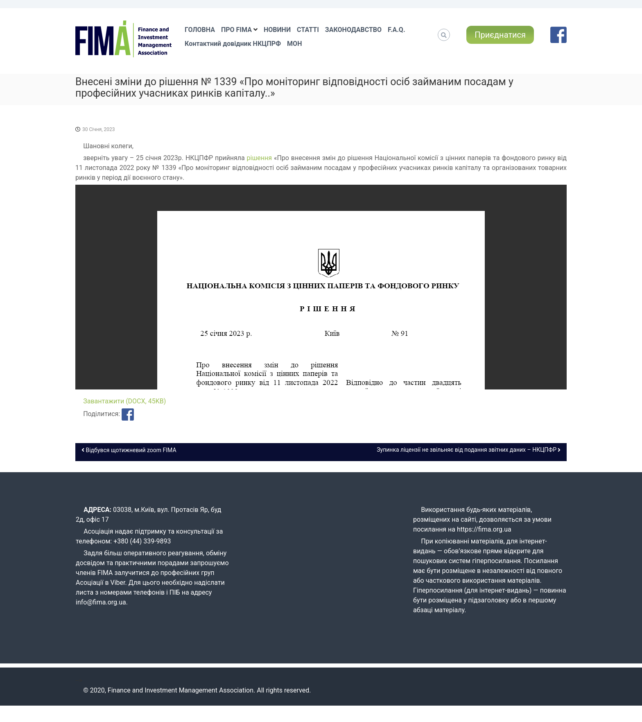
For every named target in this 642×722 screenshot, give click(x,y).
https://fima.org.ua (484, 529)
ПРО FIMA (236, 30)
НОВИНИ (277, 30)
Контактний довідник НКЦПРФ (233, 44)
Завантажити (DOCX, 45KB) (124, 401)
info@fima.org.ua (101, 602)
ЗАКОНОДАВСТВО (353, 30)
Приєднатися (500, 35)
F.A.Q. (396, 30)
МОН (294, 44)
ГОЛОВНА (200, 30)
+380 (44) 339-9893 (142, 541)
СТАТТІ (308, 30)
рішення (260, 158)
